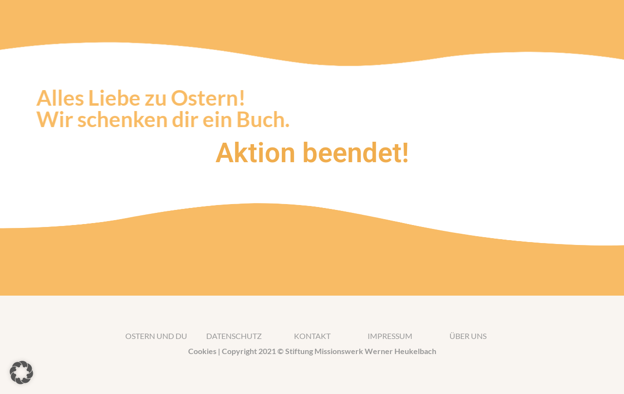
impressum (390, 335)
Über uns (468, 335)
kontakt (312, 335)
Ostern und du (156, 335)
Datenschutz (234, 335)
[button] (21, 372)
